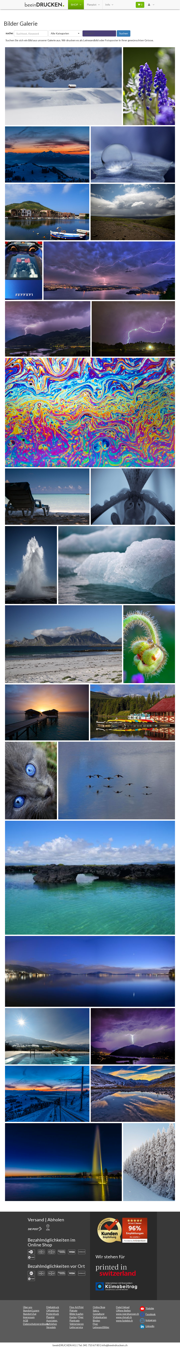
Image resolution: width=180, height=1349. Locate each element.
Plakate (73, 1310)
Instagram (151, 1320)
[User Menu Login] (151, 4)
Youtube (150, 1308)
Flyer (80, 1317)
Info (109, 5)
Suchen (123, 33)
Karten (73, 1317)
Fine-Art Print (76, 1307)
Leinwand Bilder (101, 1327)
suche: (9, 33)
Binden (96, 1320)
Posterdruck (52, 1314)
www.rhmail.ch (124, 1317)
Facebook (151, 1314)
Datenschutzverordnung (35, 1324)
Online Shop (99, 1307)
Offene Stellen (123, 1310)
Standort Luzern (31, 1310)
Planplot (93, 5)
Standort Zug (29, 1314)
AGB (25, 1320)
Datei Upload (122, 1307)
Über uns (27, 1307)
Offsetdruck (52, 1310)
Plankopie (75, 1320)
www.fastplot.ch (124, 1320)
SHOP (76, 5)
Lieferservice (76, 1327)
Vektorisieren (77, 1324)
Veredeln (51, 1327)
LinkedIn (150, 1326)
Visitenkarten (100, 1317)
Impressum (29, 1317)
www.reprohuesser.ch (127, 1314)
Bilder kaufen (76, 1314)
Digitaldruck (52, 1307)
